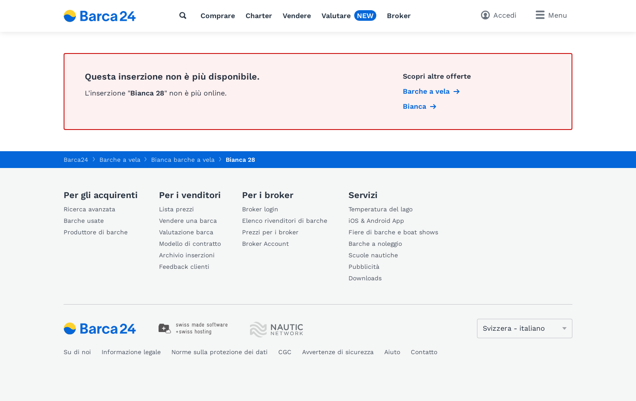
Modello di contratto (190, 243)
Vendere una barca (188, 220)
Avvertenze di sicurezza (338, 351)
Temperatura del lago (380, 209)
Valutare (336, 15)
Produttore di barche (96, 232)
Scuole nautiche (373, 255)
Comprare (218, 15)
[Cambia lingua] (524, 328)
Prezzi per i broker (270, 232)
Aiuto (392, 351)
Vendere (297, 15)
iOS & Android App (376, 220)
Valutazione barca (186, 232)
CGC (285, 351)
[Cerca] (184, 15)
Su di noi (77, 351)
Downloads (365, 278)
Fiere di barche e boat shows (393, 232)
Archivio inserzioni (187, 255)
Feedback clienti (184, 266)
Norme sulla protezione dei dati (219, 351)
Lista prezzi (176, 209)
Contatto (424, 351)
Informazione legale (131, 351)
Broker (399, 15)
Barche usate (84, 220)
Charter (259, 15)
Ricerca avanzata (89, 209)
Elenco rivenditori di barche (284, 220)
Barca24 (76, 159)
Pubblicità (363, 266)
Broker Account (265, 243)
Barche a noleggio (375, 243)
